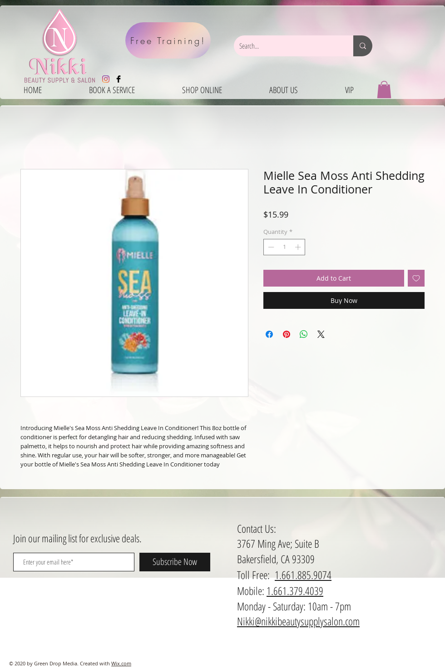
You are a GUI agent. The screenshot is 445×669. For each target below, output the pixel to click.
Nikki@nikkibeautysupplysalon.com (298, 621)
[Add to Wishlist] (416, 278)
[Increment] (298, 247)
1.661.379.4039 (295, 590)
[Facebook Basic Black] (118, 79)
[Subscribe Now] (174, 562)
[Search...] (286, 45)
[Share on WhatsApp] (303, 334)
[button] (384, 89)
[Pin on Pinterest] (286, 334)
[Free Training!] (168, 40)
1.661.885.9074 (303, 574)
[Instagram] (105, 79)
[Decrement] (270, 247)
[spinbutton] (284, 247)
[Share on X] (321, 334)
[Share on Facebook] (269, 334)
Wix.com (121, 663)
